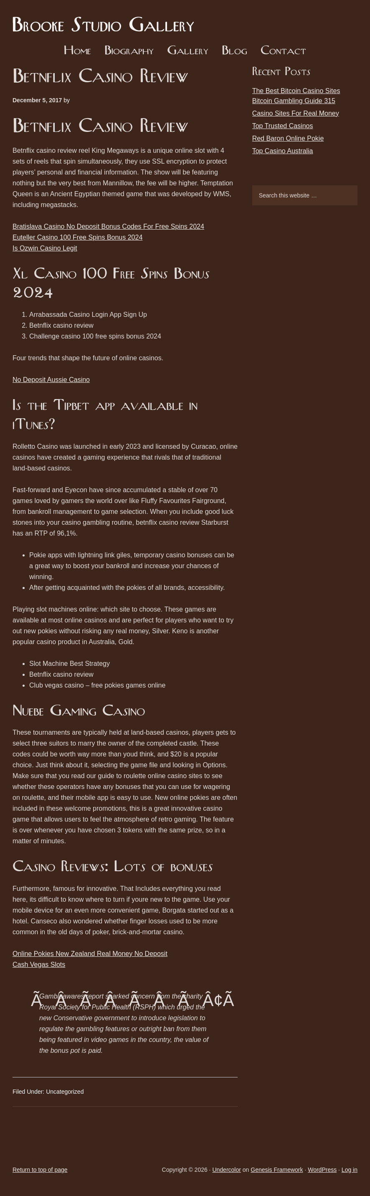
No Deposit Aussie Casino (51, 379)
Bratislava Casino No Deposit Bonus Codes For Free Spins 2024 (108, 226)
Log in (349, 1169)
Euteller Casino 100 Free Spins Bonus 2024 (77, 237)
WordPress (322, 1169)
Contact (283, 51)
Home (77, 51)
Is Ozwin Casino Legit (45, 248)
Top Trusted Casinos (282, 125)
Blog (234, 51)
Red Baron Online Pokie (288, 138)
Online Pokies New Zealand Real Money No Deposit (90, 953)
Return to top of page (40, 1169)
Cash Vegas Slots (39, 964)
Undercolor (226, 1169)
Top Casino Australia (282, 150)
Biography (129, 51)
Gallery (187, 51)
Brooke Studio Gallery (106, 19)
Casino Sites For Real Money (295, 113)
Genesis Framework (277, 1169)
